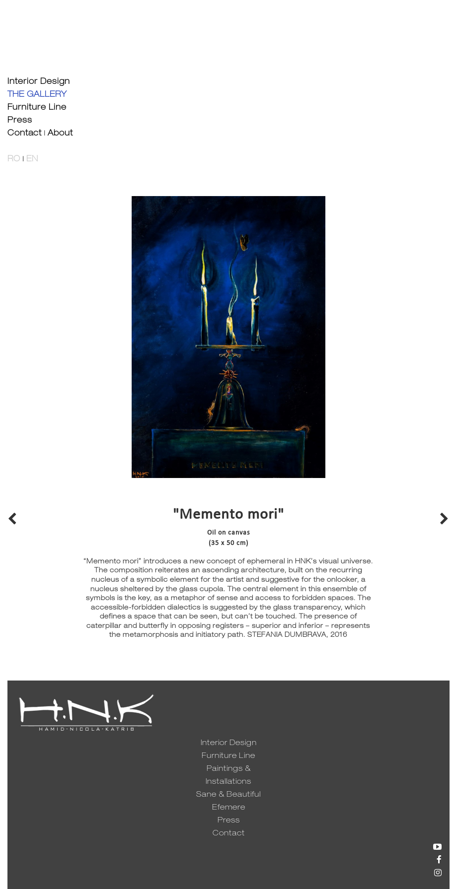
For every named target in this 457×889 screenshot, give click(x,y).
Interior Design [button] (38, 82)
